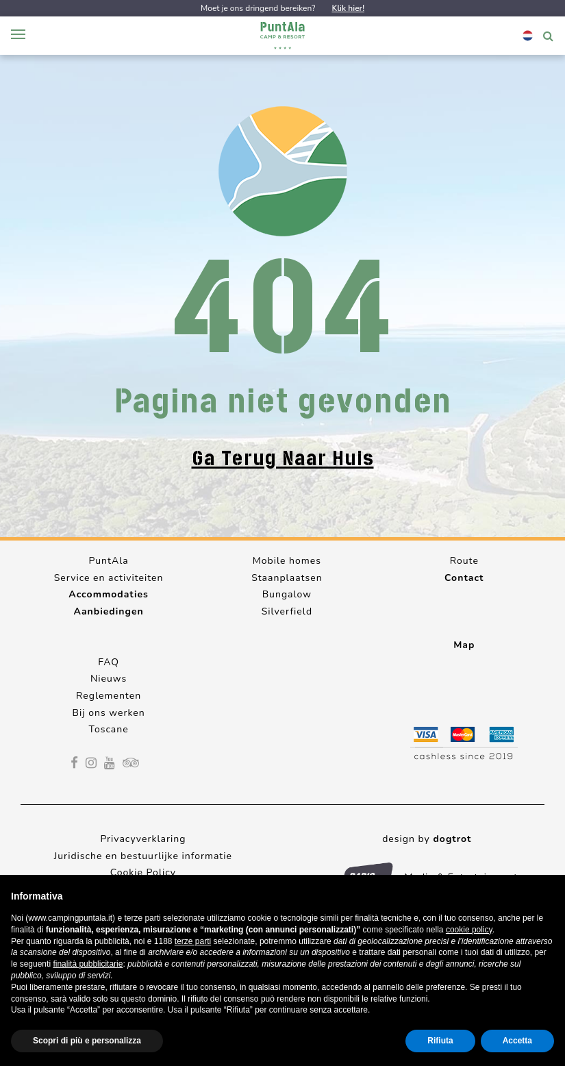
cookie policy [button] (469, 929)
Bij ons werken (109, 712)
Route (464, 560)
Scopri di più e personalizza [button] (87, 1040)
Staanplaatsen (286, 577)
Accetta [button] (517, 1040)
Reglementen (108, 695)
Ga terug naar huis (283, 458)
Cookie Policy (143, 872)
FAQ (108, 662)
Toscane (109, 729)
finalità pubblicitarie (88, 964)
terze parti (193, 941)
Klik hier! (347, 8)
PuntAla (108, 560)
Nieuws (108, 678)
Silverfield (287, 611)
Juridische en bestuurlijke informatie (143, 856)
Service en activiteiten (109, 577)
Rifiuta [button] (440, 1040)
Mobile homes (287, 560)
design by (426, 838)
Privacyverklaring (143, 838)
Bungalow (287, 594)
